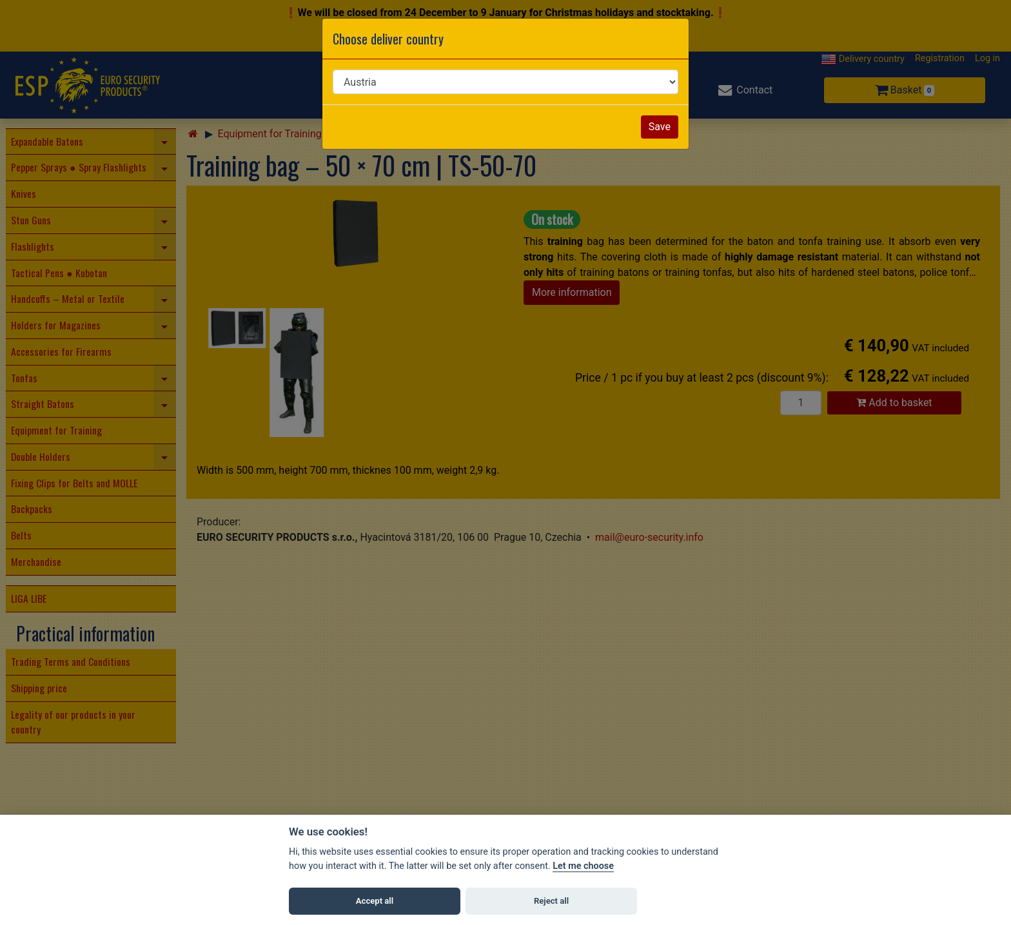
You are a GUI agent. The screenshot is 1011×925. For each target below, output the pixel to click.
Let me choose (583, 866)
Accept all (374, 901)
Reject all (551, 901)
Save (660, 127)
